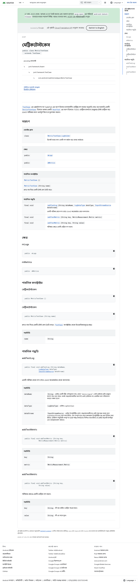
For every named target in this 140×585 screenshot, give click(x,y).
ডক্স (20, 3)
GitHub (5, 571)
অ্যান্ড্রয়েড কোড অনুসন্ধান (38, 3)
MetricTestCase (30, 180)
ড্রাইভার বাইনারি (7, 568)
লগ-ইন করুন (131, 3)
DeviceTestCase (29, 110)
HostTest (56, 110)
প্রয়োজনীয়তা (6, 554)
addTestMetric (54, 217)
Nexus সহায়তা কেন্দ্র (100, 557)
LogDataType (80, 205)
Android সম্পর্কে (8, 580)
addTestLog (52, 205)
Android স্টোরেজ (8, 550)
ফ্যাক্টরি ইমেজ (7, 564)
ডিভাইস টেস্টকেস (29, 90)
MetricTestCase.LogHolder (59, 136)
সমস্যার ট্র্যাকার (98, 571)
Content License (45, 531)
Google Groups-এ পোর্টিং (56, 571)
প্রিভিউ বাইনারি (7, 561)
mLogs (50, 155)
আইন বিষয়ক (29, 580)
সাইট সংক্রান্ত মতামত (59, 580)
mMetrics (51, 163)
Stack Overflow (99, 568)
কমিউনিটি (19, 580)
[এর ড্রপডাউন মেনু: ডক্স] (24, 2)
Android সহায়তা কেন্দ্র (101, 550)
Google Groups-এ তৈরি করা (57, 568)
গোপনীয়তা (47, 580)
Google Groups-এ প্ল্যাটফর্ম (57, 564)
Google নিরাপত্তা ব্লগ (54, 561)
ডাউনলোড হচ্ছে (7, 557)
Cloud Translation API (63, 28)
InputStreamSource (103, 205)
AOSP (24, 37)
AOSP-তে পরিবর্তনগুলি (76, 17)
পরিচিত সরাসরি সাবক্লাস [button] (69, 88)
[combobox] (90, 3)
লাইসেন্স (38, 580)
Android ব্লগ (52, 557)
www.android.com (100, 561)
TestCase (26, 107)
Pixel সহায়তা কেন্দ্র (100, 554)
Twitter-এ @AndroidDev (56, 554)
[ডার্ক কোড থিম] (114, 251)
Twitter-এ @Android (55, 550)
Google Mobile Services (102, 564)
